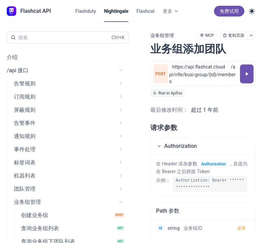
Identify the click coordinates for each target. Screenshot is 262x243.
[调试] (247, 73)
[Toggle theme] (252, 11)
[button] (203, 146)
